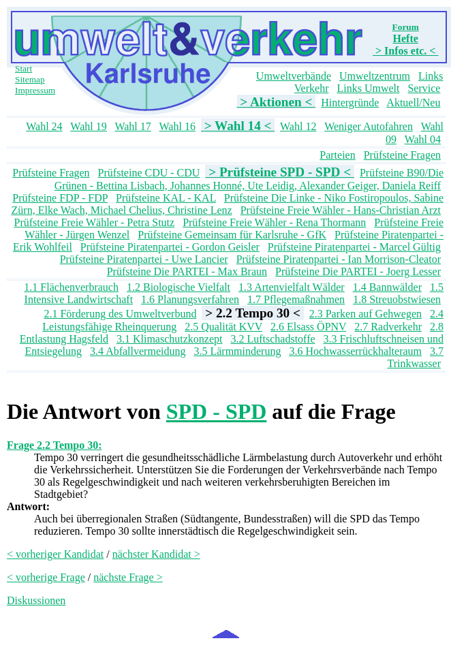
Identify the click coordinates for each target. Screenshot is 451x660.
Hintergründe (350, 102)
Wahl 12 (298, 126)
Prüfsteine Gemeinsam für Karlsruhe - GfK (232, 234)
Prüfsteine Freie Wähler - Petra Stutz (94, 222)
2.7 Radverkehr (388, 326)
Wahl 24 (44, 126)
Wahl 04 (423, 139)
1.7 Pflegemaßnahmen (296, 299)
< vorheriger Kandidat (55, 554)
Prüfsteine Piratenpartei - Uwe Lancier (144, 259)
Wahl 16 (177, 126)
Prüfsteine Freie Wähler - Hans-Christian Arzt (340, 210)
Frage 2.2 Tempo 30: (54, 445)
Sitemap (30, 79)
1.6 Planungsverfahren (190, 299)
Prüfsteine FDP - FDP (60, 198)
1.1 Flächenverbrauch (71, 287)
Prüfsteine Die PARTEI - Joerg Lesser (358, 271)
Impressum (35, 90)
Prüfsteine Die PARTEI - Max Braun (187, 271)
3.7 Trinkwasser (415, 357)
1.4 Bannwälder (387, 287)
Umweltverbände (293, 76)
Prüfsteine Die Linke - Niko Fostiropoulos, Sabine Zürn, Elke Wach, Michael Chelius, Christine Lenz (228, 204)
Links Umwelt (368, 88)
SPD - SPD (216, 411)
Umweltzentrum (374, 76)
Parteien (337, 155)
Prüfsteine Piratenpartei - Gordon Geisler (170, 247)
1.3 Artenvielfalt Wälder (291, 287)
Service (423, 88)
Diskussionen (36, 600)
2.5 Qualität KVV (223, 326)
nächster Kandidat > (156, 554)
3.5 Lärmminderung (237, 351)
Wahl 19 (88, 126)
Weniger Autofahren (368, 126)
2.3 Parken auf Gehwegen (365, 313)
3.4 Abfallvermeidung (137, 351)
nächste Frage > (127, 577)
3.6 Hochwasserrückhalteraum (355, 351)
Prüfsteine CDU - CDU (149, 172)
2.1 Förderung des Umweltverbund (120, 313)
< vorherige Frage (46, 577)
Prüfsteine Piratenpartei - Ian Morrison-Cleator (338, 259)
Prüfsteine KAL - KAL (166, 198)
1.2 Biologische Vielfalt (178, 287)
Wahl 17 (132, 126)
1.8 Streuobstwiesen (397, 299)
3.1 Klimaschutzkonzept (169, 339)
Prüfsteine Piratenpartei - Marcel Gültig (354, 247)
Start (23, 68)
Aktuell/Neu (413, 102)
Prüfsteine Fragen (402, 155)
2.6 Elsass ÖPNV (308, 326)
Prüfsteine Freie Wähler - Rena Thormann (274, 222)
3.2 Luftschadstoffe (272, 339)
